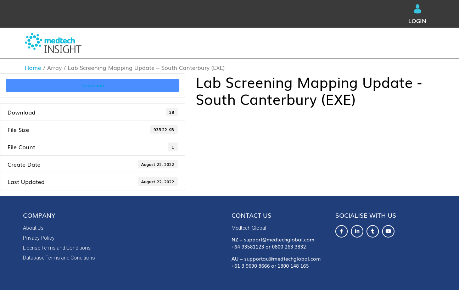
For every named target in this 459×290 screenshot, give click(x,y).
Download (92, 85)
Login (417, 14)
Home (33, 67)
